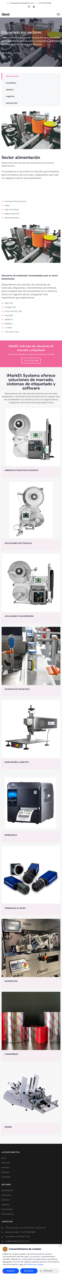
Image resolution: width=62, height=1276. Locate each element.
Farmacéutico (8, 1214)
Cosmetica (6, 1195)
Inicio (5, 53)
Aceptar (11, 1270)
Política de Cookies (35, 1264)
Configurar (46, 1271)
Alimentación (12, 76)
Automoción (11, 103)
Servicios (5, 1172)
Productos (6, 1163)
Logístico (10, 96)
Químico (10, 89)
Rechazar (29, 1270)
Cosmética (11, 83)
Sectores (5, 1167)
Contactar (6, 1177)
